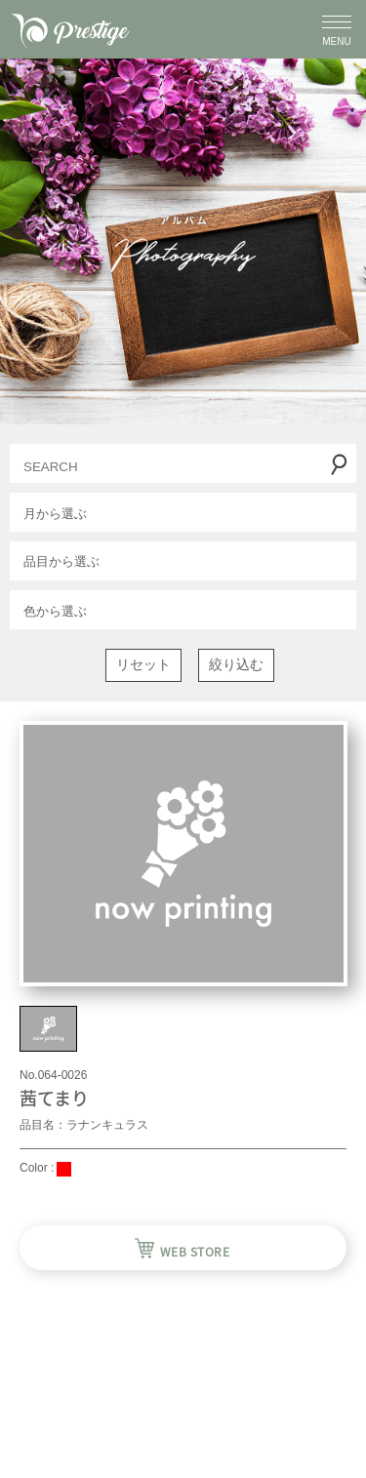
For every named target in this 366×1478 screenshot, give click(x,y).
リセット (143, 664)
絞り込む (236, 664)
